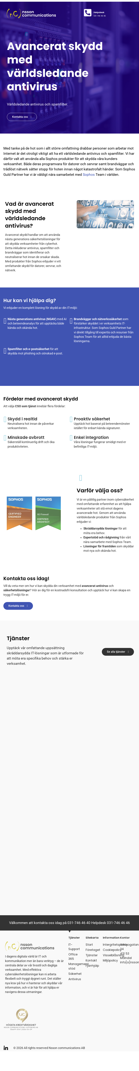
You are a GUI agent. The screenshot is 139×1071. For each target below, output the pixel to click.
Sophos (89, 175)
